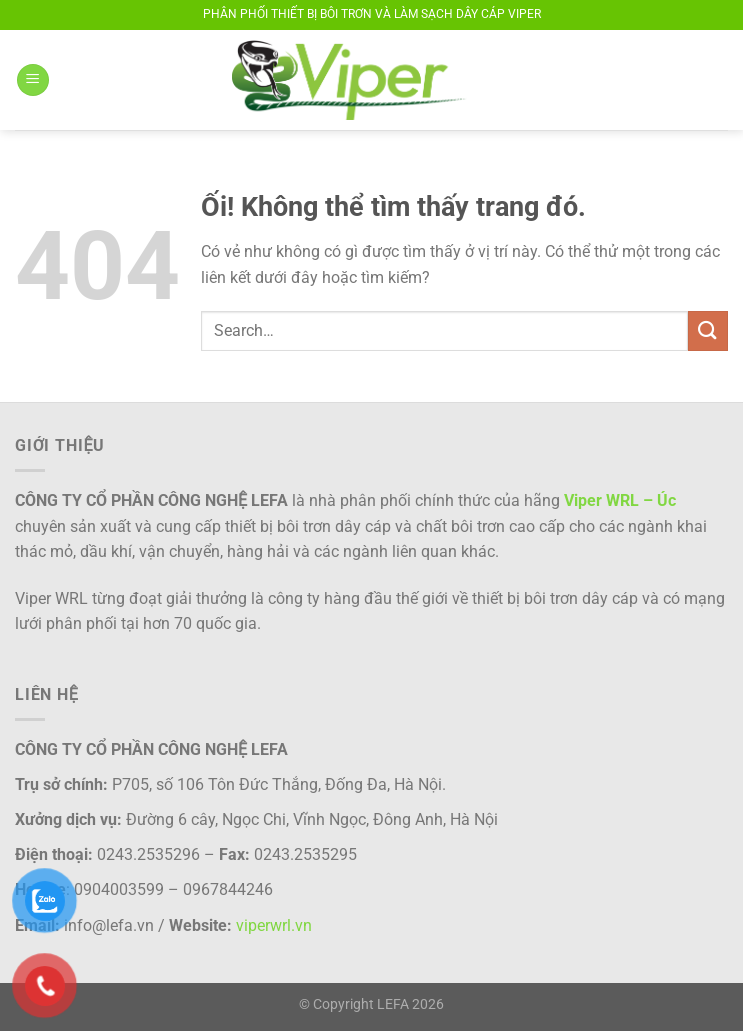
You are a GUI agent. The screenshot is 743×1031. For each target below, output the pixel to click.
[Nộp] (708, 330)
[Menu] (33, 80)
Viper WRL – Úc (620, 500)
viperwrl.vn (274, 925)
